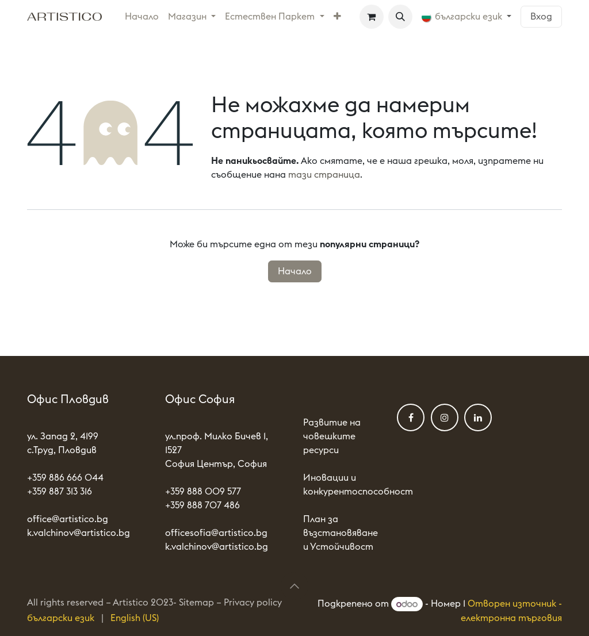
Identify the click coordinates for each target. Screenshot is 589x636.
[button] (400, 17)
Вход (541, 16)
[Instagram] (444, 417)
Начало (295, 271)
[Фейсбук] (410, 417)
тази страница (324, 174)
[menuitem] (141, 16)
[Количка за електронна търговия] (371, 17)
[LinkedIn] (478, 417)
